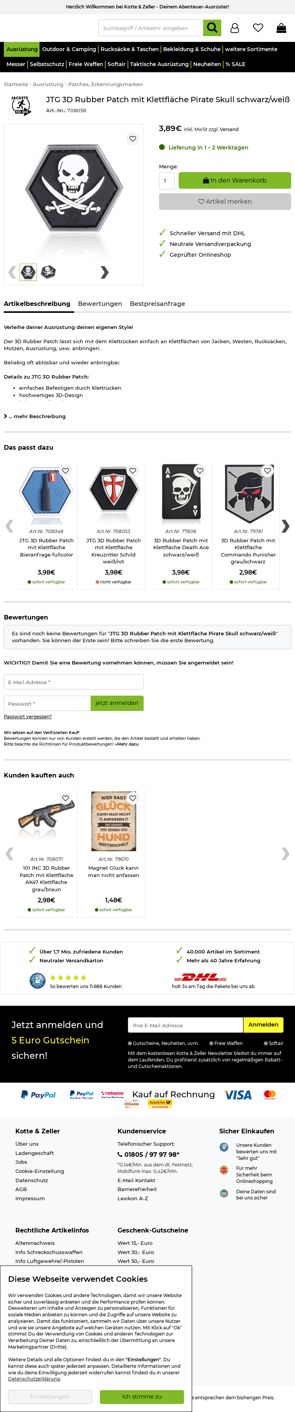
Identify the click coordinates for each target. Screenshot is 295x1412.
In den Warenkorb (235, 184)
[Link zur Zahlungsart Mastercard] (269, 1098)
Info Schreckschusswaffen (49, 1256)
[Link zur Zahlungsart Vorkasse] (131, 1107)
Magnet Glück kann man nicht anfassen (113, 875)
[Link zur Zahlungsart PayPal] (38, 1098)
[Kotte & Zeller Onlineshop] (47, 29)
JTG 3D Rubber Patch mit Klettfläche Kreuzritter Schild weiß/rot (113, 554)
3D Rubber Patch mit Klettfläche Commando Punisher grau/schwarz (248, 554)
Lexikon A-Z (133, 1202)
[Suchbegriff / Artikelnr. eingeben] (151, 30)
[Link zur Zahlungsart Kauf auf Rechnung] (173, 1098)
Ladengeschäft (34, 1156)
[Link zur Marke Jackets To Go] (21, 109)
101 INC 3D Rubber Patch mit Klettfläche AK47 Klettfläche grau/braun (46, 882)
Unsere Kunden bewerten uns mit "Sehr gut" (256, 1155)
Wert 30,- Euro (136, 1256)
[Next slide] (105, 275)
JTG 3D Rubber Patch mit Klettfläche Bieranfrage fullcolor (46, 551)
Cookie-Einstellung (39, 1174)
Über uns (27, 1147)
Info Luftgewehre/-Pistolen (49, 1264)
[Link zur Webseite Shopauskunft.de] (224, 1150)
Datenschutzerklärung (34, 1379)
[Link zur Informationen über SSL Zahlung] (224, 1196)
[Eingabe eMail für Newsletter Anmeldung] (185, 1028)
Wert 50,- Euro (136, 1264)
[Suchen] (212, 30)
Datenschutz (31, 1183)
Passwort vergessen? (28, 720)
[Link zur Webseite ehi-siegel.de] (224, 1173)
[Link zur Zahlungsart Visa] (237, 1098)
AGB (21, 1192)
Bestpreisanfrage (157, 307)
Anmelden (265, 1028)
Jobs (21, 1165)
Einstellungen (50, 1396)
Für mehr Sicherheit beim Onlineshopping (254, 1178)
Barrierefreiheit (137, 1192)
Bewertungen (100, 307)
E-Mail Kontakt (136, 1184)
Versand (229, 133)
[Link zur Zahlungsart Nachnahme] (160, 1107)
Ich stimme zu (142, 1396)
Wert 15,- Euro (135, 1246)
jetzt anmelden (117, 706)
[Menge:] (167, 184)
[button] (22, 52)
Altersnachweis (35, 1246)
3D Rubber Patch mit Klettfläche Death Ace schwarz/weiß (181, 551)
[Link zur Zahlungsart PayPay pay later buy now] (81, 1098)
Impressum (30, 1202)
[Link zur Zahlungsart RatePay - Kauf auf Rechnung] (112, 1098)
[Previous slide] (12, 275)
